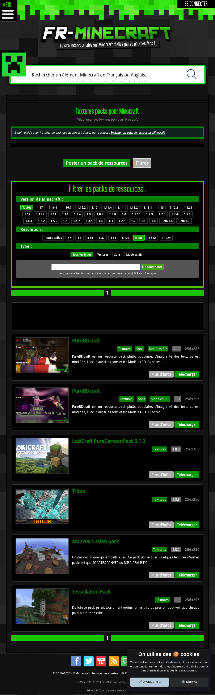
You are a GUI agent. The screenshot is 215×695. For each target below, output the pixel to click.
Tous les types (82, 255)
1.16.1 (67, 207)
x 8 (79, 238)
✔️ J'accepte (149, 681)
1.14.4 (107, 207)
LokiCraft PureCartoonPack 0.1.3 (108, 441)
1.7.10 (136, 214)
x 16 (90, 238)
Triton (78, 491)
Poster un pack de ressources (96, 163)
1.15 (94, 207)
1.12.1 (188, 207)
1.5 (65, 221)
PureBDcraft (86, 340)
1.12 (27, 214)
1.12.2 (174, 207)
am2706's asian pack (95, 541)
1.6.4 (28, 221)
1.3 (111, 221)
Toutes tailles (53, 238)
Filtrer (142, 163)
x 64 (113, 238)
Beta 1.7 (184, 221)
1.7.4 (174, 214)
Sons (117, 255)
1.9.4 (77, 214)
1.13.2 (133, 207)
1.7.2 (187, 214)
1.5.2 (54, 221)
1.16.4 (53, 207)
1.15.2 (81, 207)
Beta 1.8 (167, 221)
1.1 (143, 221)
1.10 (65, 214)
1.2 (133, 221)
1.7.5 (162, 214)
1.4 (100, 221)
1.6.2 (41, 221)
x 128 (125, 238)
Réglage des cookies (105, 673)
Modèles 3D (134, 255)
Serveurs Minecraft (116, 690)
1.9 (89, 214)
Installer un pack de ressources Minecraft (138, 132)
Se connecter (196, 4)
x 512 (152, 238)
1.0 (153, 221)
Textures (102, 255)
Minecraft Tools (95, 690)
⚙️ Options (189, 681)
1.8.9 (100, 214)
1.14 (120, 207)
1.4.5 (89, 221)
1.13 (161, 207)
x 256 (139, 238)
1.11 (53, 214)
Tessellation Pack (91, 591)
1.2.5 (122, 221)
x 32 (102, 238)
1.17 (40, 207)
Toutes (26, 207)
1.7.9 (149, 214)
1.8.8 (112, 214)
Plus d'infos (161, 374)
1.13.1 (148, 207)
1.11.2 (40, 214)
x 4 (70, 238)
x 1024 (166, 238)
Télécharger (187, 374)
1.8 (124, 214)
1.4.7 (76, 221)
